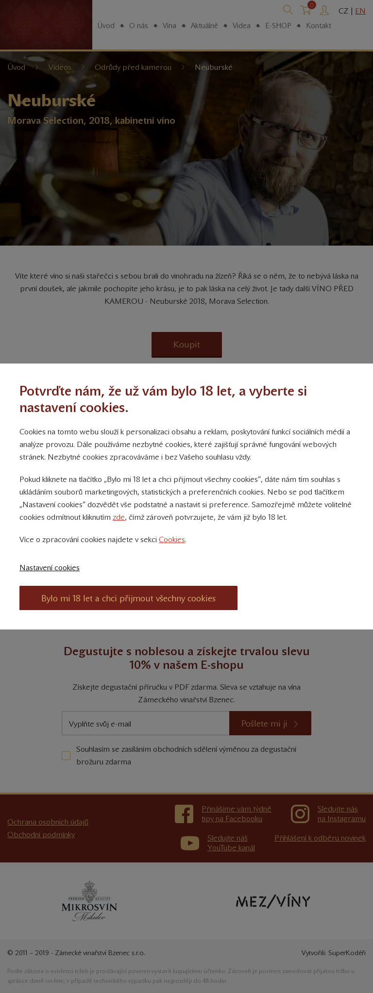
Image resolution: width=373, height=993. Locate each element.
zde (119, 517)
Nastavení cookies (49, 567)
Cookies (172, 539)
